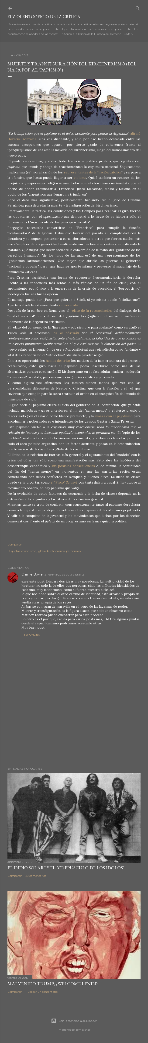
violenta (80, 178)
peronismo (73, 551)
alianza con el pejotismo (113, 416)
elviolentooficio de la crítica (43, 16)
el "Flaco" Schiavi (64, 482)
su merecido (68, 305)
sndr (87, 1029)
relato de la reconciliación (91, 310)
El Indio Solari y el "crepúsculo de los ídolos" (65, 868)
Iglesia (42, 551)
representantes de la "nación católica (92, 172)
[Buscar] (138, 7)
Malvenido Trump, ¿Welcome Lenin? (52, 984)
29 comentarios (35, 875)
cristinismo (28, 551)
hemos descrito (57, 361)
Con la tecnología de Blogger (74, 1021)
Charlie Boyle (32, 574)
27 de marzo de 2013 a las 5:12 (64, 574)
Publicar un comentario (41, 991)
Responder (30, 634)
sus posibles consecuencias (73, 466)
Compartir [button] (14, 544)
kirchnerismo (56, 551)
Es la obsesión (66, 333)
